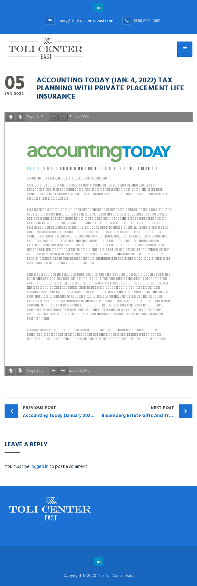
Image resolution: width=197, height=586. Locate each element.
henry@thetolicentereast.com (79, 20)
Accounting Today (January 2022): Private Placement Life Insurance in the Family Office (61, 411)
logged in (39, 466)
